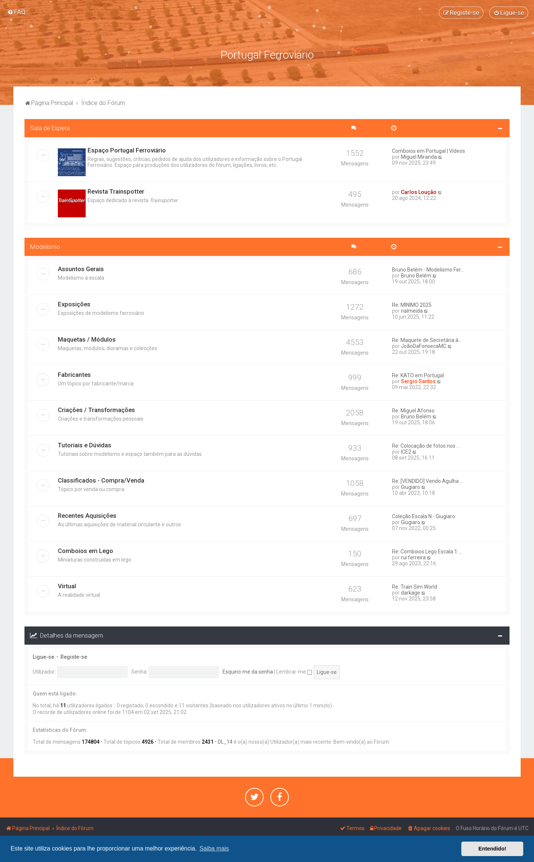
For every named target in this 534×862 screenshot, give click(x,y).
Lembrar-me (294, 671)
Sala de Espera (50, 127)
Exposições (74, 303)
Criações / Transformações (96, 409)
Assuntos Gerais (81, 268)
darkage (410, 592)
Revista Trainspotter (116, 190)
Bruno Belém (416, 275)
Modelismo (45, 246)
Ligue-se (43, 656)
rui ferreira (413, 557)
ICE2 (406, 451)
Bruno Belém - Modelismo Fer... (428, 269)
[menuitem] (16, 11)
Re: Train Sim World (414, 586)
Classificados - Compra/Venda (101, 479)
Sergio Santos (418, 381)
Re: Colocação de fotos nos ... (426, 445)
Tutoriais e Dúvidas (84, 444)
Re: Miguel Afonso (413, 410)
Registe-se (73, 656)
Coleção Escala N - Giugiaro (423, 516)
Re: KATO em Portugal (418, 375)
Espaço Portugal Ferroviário (127, 149)
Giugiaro (410, 486)
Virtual (67, 585)
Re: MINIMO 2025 (412, 304)
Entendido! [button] (492, 849)
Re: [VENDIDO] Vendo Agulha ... (427, 480)
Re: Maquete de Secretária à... (427, 339)
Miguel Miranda (419, 156)
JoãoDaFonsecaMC (423, 345)
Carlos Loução (418, 191)
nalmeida (412, 310)
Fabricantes (74, 374)
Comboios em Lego (85, 550)
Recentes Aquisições (87, 515)
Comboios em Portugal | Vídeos (428, 150)
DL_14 (225, 741)
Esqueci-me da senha (247, 671)
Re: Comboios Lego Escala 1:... (427, 551)
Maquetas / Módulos (87, 338)
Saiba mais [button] (214, 848)
